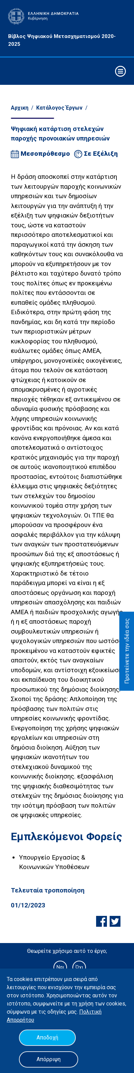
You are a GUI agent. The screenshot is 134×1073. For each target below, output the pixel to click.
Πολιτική (90, 1012)
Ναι (60, 967)
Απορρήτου (20, 1020)
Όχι (79, 967)
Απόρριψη (49, 1059)
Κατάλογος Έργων (59, 108)
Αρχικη (19, 108)
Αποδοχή (47, 1037)
